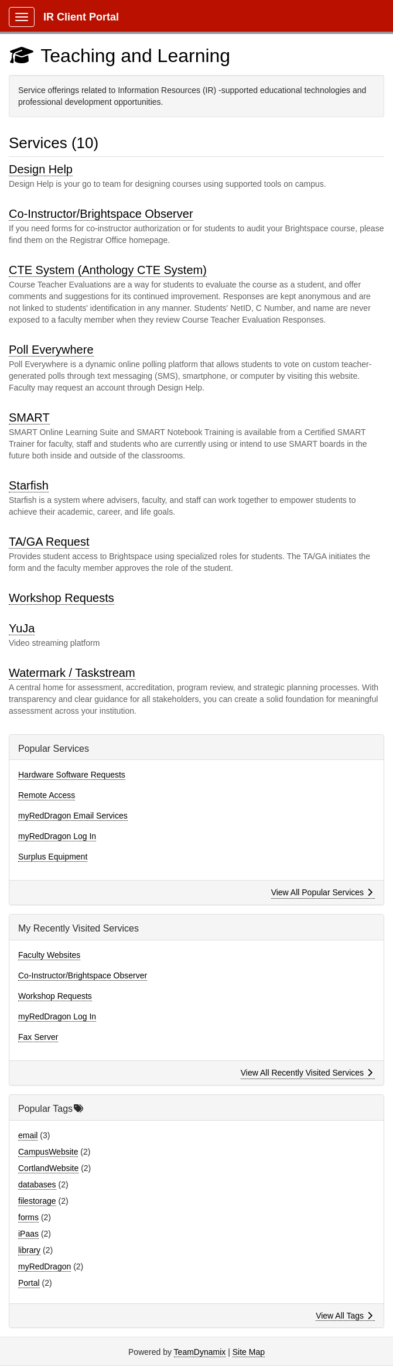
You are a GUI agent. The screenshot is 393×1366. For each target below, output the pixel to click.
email (27, 1135)
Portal (29, 1283)
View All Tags (344, 1315)
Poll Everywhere (51, 349)
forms (28, 1217)
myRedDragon (44, 1266)
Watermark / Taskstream (72, 672)
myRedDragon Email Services (73, 815)
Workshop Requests (61, 597)
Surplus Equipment (52, 856)
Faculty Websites (49, 955)
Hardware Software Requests (71, 774)
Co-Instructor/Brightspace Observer (101, 213)
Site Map (249, 1352)
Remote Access (46, 795)
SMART (29, 417)
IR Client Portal (81, 17)
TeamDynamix (200, 1352)
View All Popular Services (322, 892)
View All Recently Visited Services (307, 1072)
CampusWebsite (48, 1151)
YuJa (22, 628)
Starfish (29, 485)
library (29, 1250)
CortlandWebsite (48, 1168)
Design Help (41, 169)
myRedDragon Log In (57, 836)
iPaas (28, 1233)
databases (37, 1184)
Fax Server (38, 1037)
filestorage (37, 1201)
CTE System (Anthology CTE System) (108, 269)
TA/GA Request (49, 541)
